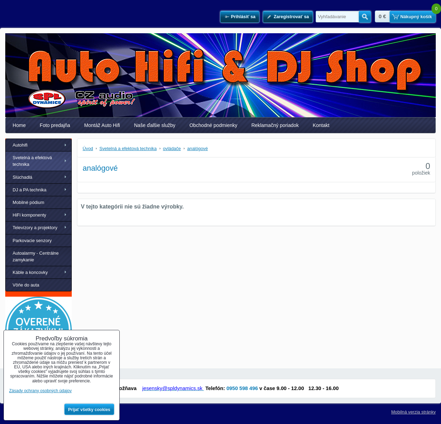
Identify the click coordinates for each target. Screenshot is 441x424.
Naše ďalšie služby (154, 125)
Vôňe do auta (26, 285)
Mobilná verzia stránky (413, 412)
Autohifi (20, 145)
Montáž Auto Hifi (102, 125)
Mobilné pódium (28, 202)
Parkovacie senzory (32, 240)
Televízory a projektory (35, 227)
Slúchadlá (22, 177)
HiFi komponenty (29, 215)
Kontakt (321, 125)
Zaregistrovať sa (291, 16)
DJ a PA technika (30, 189)
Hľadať (365, 17)
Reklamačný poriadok (275, 125)
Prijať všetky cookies (89, 409)
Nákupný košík (416, 16)
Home (19, 125)
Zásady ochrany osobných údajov (40, 390)
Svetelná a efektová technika (32, 161)
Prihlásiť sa (243, 16)
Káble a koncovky (30, 272)
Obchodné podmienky (213, 125)
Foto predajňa (55, 125)
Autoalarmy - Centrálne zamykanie (36, 256)
